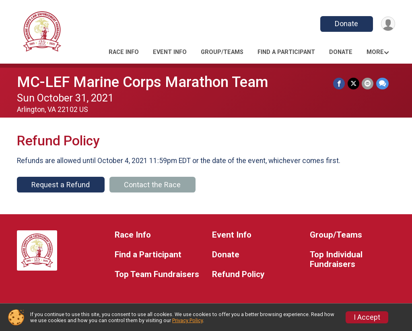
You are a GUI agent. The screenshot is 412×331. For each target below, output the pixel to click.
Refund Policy (238, 274)
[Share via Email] (368, 83)
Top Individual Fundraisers (336, 259)
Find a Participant (286, 52)
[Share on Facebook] (340, 83)
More (375, 52)
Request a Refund (60, 184)
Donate (346, 23)
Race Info (124, 52)
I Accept (367, 317)
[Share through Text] (382, 83)
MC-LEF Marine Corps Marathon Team (142, 82)
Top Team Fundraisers (157, 274)
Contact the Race (152, 184)
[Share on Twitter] (354, 83)
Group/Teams (222, 52)
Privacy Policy (187, 320)
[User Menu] (387, 24)
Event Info (170, 52)
